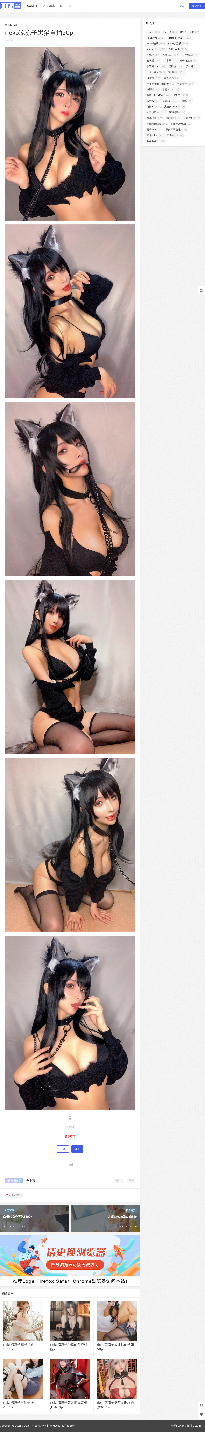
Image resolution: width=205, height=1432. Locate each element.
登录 (181, 5)
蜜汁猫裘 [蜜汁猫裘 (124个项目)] (155, 117)
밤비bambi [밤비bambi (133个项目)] (178, 49)
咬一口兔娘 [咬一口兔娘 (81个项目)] (188, 60)
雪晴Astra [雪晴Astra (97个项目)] (154, 129)
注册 (77, 1148)
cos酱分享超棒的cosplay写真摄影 (55, 1425)
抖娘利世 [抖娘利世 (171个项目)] (176, 72)
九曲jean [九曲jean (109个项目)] (170, 55)
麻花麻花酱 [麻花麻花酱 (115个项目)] (156, 141)
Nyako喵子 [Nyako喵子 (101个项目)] (156, 43)
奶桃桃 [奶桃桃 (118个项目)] (176, 66)
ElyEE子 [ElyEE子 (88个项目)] (170, 31)
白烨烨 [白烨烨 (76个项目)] (186, 100)
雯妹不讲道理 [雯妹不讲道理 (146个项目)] (176, 129)
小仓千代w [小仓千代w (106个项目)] (156, 72)
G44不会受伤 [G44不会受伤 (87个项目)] (190, 31)
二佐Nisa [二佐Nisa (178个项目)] (190, 55)
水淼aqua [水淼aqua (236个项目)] (170, 89)
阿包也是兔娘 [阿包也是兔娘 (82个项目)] (181, 123)
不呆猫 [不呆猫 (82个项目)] (153, 55)
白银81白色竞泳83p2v (17, 1216)
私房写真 (11, 25)
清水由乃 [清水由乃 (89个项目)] (180, 95)
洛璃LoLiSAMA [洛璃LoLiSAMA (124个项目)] (158, 95)
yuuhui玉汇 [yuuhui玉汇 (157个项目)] (156, 49)
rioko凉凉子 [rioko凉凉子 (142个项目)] (178, 43)
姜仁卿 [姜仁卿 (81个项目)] (192, 66)
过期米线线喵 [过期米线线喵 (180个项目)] (157, 123)
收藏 (30, 1180)
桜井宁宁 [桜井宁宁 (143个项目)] (185, 83)
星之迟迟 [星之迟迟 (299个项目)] (172, 77)
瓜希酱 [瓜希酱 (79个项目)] (153, 100)
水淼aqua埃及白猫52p (122, 1216)
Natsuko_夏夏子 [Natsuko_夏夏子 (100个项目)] (179, 37)
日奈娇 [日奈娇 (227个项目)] (154, 77)
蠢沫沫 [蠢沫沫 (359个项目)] (173, 117)
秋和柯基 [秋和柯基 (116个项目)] (177, 112)
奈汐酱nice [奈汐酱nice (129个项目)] (156, 66)
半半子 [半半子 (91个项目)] (170, 60)
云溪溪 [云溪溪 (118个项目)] (154, 60)
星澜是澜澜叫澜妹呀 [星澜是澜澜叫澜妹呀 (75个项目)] (160, 83)
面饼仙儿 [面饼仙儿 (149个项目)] (175, 135)
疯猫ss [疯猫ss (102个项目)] (169, 100)
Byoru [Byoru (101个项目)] (153, 31)
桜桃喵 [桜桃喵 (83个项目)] (153, 89)
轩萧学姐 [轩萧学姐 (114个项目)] (192, 117)
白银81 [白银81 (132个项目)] (154, 106)
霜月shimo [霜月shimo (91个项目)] (155, 135)
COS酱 (25, 1425)
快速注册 (197, 5)
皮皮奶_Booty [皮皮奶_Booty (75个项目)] (174, 106)
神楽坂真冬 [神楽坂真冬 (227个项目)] (156, 112)
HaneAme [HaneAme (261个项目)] (155, 37)
